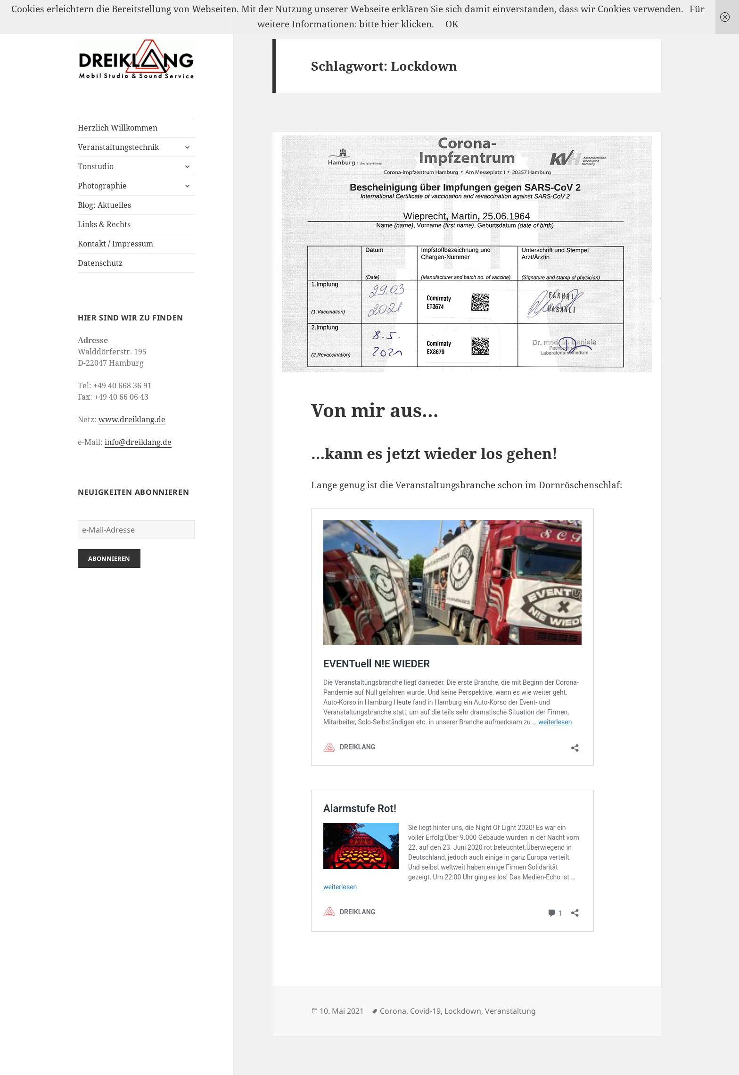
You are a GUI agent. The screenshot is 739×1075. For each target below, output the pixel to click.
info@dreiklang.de (138, 442)
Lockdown (462, 1011)
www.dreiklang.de (132, 419)
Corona (393, 1011)
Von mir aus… (375, 409)
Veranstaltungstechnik (118, 147)
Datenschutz (100, 263)
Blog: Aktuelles (104, 205)
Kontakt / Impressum (115, 243)
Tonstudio (96, 166)
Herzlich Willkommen (117, 128)
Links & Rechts (104, 224)
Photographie (102, 186)
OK (451, 24)
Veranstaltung (510, 1011)
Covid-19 (425, 1011)
